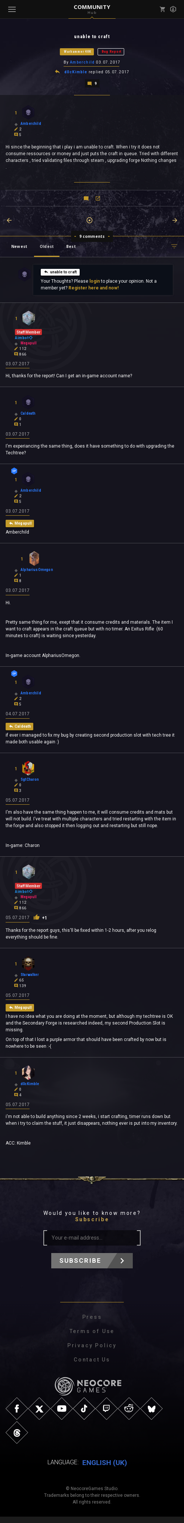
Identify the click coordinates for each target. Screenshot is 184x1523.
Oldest (47, 247)
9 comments (92, 237)
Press (92, 1324)
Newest (19, 247)
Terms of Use (92, 1338)
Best (71, 247)
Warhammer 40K (77, 52)
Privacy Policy (92, 1352)
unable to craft (60, 273)
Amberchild (82, 63)
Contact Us (92, 1366)
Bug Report (112, 52)
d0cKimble (76, 73)
